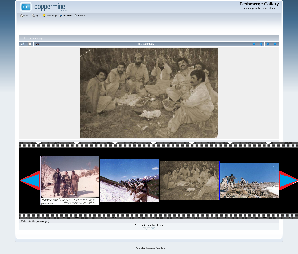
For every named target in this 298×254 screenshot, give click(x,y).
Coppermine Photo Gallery (155, 248)
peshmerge (38, 38)
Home (26, 38)
